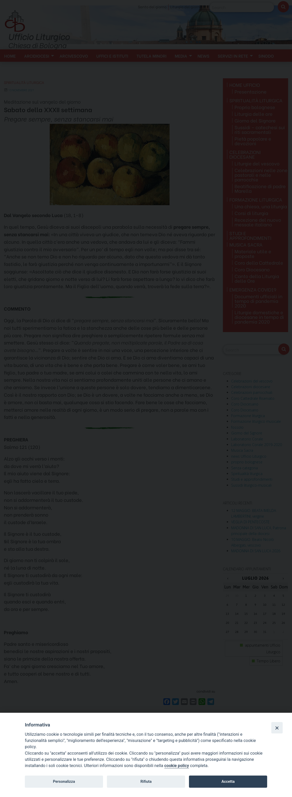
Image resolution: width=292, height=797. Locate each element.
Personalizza (64, 781)
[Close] (277, 727)
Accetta (228, 781)
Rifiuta (145, 781)
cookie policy (176, 765)
